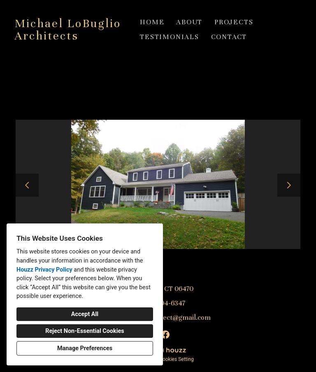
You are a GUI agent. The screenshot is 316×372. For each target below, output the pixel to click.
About (189, 22)
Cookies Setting (176, 359)
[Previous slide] (27, 185)
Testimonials (169, 37)
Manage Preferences (84, 348)
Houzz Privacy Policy (44, 269)
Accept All (84, 314)
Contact (229, 37)
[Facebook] (165, 334)
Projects (233, 22)
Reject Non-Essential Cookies (84, 331)
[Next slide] (288, 185)
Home (152, 22)
